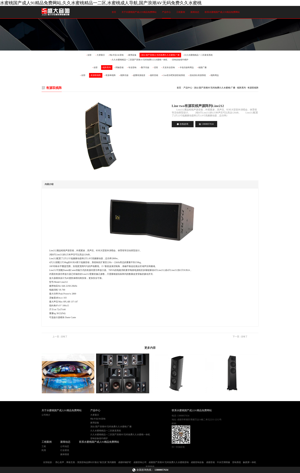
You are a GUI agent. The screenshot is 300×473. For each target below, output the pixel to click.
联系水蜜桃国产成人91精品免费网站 (222, 12)
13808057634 (206, 124)
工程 (44, 446)
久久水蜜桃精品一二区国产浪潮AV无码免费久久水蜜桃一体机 (139, 59)
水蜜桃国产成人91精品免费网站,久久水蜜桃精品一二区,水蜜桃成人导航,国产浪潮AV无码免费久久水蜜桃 (101, 2)
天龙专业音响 (169, 67)
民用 (44, 450)
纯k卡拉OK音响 (117, 55)
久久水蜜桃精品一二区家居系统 (198, 55)
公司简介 (46, 415)
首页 (114, 12)
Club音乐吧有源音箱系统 (174, 75)
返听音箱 (154, 75)
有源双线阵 (96, 75)
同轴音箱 (119, 67)
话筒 (156, 67)
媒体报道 (64, 454)
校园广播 (202, 67)
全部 (89, 55)
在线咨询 (182, 124)
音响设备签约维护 (180, 59)
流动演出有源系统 (198, 75)
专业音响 (132, 67)
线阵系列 (107, 67)
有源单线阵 (110, 75)
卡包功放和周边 (187, 67)
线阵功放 (124, 75)
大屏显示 (101, 55)
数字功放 (145, 67)
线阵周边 (215, 75)
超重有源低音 (139, 75)
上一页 (59, 336)
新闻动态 (194, 12)
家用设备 (132, 55)
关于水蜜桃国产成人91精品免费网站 (139, 12)
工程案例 (180, 12)
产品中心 (166, 12)
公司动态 (64, 446)
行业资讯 (64, 450)
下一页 (240, 336)
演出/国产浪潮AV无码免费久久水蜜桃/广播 (160, 55)
